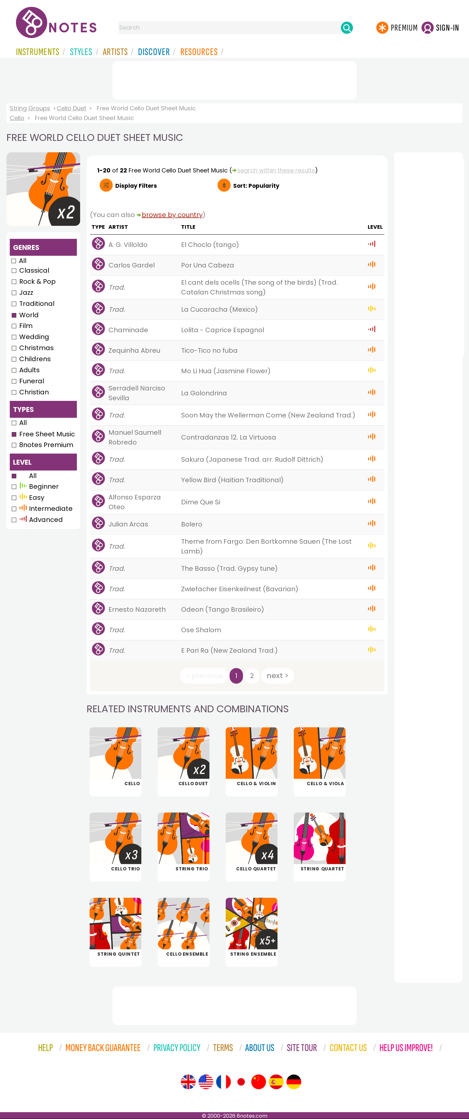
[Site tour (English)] (188, 1082)
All (22, 260)
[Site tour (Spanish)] (276, 1082)
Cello (17, 118)
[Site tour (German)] (294, 1082)
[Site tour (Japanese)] (241, 1082)
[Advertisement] (234, 79)
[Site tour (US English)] (206, 1082)
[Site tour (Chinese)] (258, 1082)
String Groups (30, 108)
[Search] (347, 27)
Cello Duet (71, 108)
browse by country (172, 214)
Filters (136, 186)
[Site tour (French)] (223, 1082)
